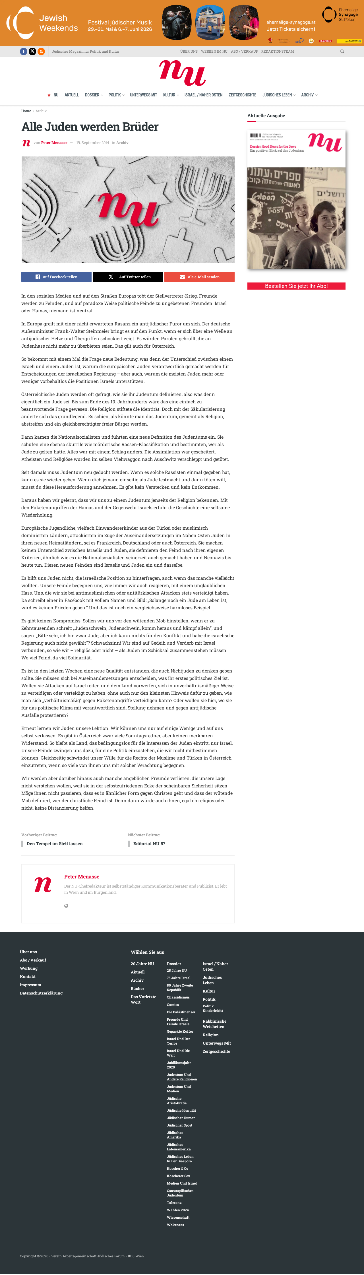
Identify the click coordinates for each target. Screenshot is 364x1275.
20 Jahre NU (142, 964)
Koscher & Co (177, 1169)
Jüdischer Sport (179, 1126)
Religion (211, 1036)
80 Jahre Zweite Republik (180, 988)
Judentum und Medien (179, 1089)
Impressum (30, 985)
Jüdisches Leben (277, 95)
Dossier (92, 95)
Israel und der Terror (178, 1042)
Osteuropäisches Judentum (180, 1193)
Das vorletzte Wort (143, 1000)
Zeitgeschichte (242, 95)
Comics (173, 1005)
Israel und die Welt (178, 1054)
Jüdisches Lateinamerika (179, 1147)
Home (26, 110)
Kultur (169, 95)
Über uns (28, 952)
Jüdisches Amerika (175, 1135)
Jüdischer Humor (181, 1119)
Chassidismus (178, 998)
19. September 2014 (92, 142)
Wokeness (175, 1226)
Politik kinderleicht (213, 1009)
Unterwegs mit (143, 95)
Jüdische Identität (181, 1111)
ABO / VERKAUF (244, 51)
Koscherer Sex (178, 1177)
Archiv (307, 95)
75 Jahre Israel (179, 979)
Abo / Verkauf (33, 961)
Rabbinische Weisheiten (214, 1025)
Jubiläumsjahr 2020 (179, 1065)
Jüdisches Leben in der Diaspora (180, 1159)
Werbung (29, 969)
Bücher (137, 989)
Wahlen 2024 (178, 1211)
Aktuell (72, 95)
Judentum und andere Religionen (182, 1077)
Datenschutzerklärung (41, 994)
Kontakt (28, 977)
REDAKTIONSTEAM (277, 51)
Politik (115, 95)
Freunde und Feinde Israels (178, 1022)
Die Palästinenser (181, 1013)
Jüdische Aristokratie (177, 1101)
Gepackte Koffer (180, 1032)
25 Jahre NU (177, 971)
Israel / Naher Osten (203, 95)
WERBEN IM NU (214, 51)
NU (52, 95)
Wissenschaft (178, 1218)
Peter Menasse (54, 142)
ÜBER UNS (189, 51)
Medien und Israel (182, 1184)
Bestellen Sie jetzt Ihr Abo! (296, 286)
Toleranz (174, 1203)
